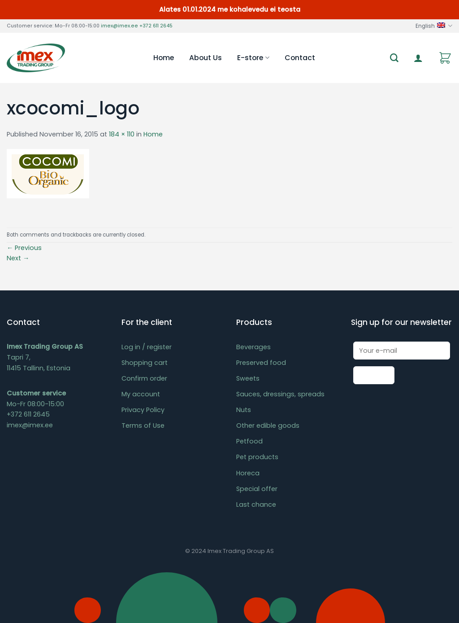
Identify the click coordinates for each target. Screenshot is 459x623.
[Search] (394, 58)
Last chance (256, 504)
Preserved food (261, 362)
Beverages (253, 346)
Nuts (243, 409)
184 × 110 (121, 134)
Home (163, 58)
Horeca (248, 473)
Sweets (248, 378)
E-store (253, 58)
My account (140, 394)
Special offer (256, 488)
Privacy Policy (143, 409)
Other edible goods (267, 425)
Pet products (257, 456)
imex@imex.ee (119, 25)
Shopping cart (144, 362)
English (434, 26)
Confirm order (144, 378)
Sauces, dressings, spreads (280, 394)
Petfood (249, 441)
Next (18, 258)
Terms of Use (143, 425)
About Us (205, 58)
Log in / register (146, 346)
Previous (24, 247)
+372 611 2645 (156, 25)
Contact (300, 58)
